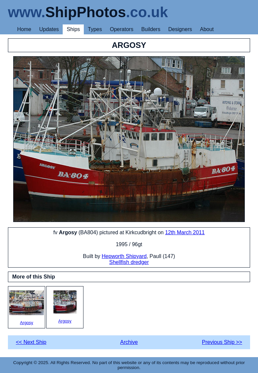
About (207, 29)
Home (24, 29)
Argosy (26, 307)
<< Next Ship (31, 342)
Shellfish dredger (129, 262)
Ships (73, 29)
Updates (49, 29)
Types (95, 29)
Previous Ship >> (222, 342)
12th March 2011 (185, 232)
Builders (150, 29)
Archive (129, 342)
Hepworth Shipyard (124, 256)
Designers (180, 29)
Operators (121, 29)
